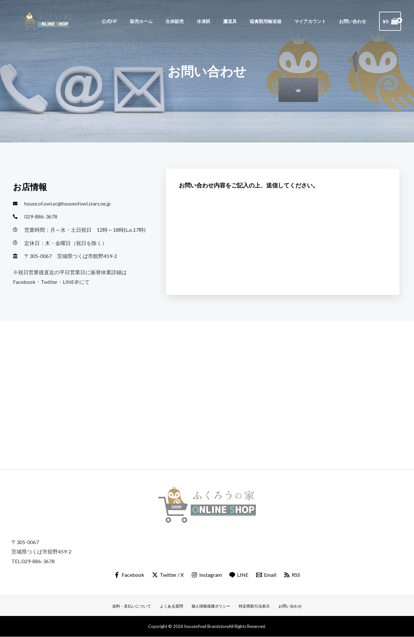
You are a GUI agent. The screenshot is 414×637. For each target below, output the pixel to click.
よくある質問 (173, 606)
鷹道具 (242, 21)
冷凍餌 (220, 21)
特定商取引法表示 (253, 606)
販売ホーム (165, 21)
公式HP (136, 21)
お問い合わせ (354, 21)
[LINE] (239, 575)
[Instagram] (206, 575)
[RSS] (293, 575)
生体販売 (195, 21)
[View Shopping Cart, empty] (390, 21)
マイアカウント (316, 21)
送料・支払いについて (135, 606)
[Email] (267, 575)
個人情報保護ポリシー (211, 606)
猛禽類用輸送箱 (274, 21)
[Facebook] (128, 575)
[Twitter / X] (167, 575)
